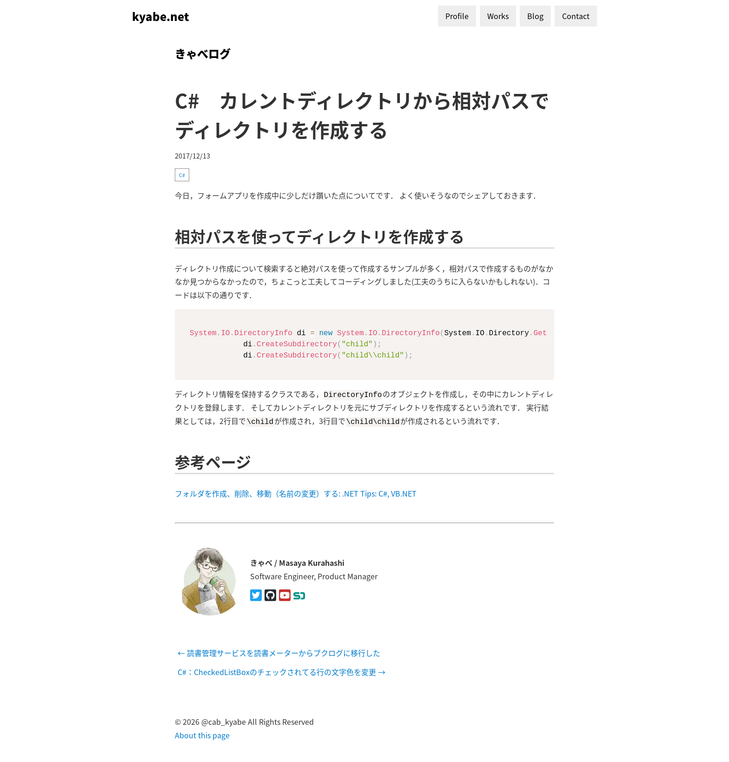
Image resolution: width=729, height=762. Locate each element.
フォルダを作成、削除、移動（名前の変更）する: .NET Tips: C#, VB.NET (296, 493)
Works (498, 15)
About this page (202, 734)
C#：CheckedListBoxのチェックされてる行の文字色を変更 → (281, 671)
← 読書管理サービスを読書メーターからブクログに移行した (279, 652)
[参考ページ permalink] (170, 461)
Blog (535, 15)
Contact (576, 15)
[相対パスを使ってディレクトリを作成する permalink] (170, 236)
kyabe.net (160, 16)
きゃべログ (203, 53)
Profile (457, 15)
